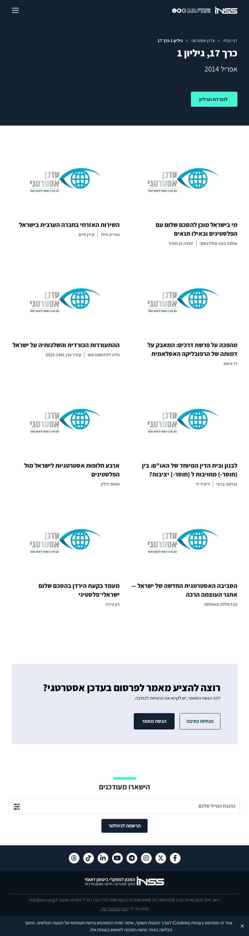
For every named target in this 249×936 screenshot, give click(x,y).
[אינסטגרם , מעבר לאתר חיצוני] (146, 858)
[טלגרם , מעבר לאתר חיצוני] (132, 858)
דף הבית (230, 40)
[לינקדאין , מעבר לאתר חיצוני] (103, 858)
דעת (125, 909)
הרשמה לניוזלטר (124, 825)
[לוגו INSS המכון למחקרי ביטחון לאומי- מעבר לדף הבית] (124, 885)
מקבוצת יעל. (110, 909)
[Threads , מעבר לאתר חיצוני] (74, 858)
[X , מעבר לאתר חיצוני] (160, 858)
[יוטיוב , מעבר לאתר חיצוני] (117, 858)
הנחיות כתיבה (200, 721)
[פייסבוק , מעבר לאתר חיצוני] (175, 858)
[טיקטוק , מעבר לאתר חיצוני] (88, 858)
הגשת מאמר (154, 721)
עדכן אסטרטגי (203, 40)
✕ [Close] (242, 926)
